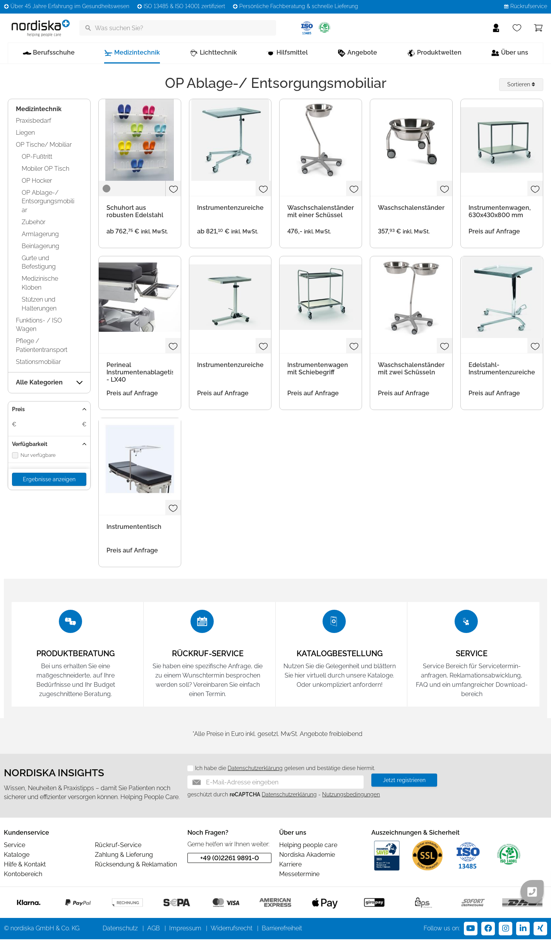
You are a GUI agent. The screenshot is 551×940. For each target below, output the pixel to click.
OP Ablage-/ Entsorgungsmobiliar (48, 201)
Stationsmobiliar (38, 361)
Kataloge (16, 855)
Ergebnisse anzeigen (49, 479)
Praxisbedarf (33, 120)
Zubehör (33, 222)
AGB (153, 929)
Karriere (290, 865)
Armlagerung (40, 234)
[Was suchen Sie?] (177, 28)
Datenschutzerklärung (255, 769)
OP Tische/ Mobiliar (44, 144)
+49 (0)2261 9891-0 (229, 859)
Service (14, 845)
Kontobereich (23, 874)
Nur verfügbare (34, 455)
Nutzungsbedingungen (351, 795)
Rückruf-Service (118, 845)
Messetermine (299, 874)
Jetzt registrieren (404, 781)
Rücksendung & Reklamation (136, 865)
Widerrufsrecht (231, 929)
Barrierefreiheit (282, 929)
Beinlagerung (40, 246)
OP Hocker (37, 180)
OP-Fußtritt (37, 156)
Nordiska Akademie (307, 855)
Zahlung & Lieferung (124, 855)
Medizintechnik (39, 109)
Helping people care (308, 845)
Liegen (25, 132)
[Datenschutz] (187, 769)
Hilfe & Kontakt (25, 865)
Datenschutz (120, 929)
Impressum (185, 929)
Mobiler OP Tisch (45, 168)
